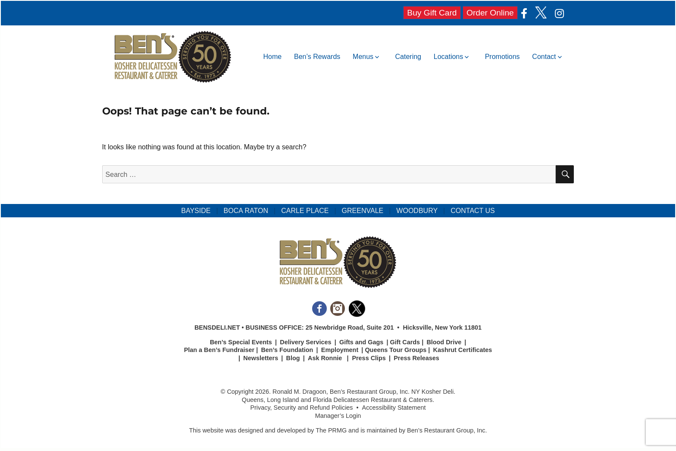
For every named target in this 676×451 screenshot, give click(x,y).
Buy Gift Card (432, 12)
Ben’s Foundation (287, 349)
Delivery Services (305, 342)
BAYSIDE (195, 210)
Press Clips (368, 358)
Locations (448, 56)
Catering (408, 56)
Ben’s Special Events (241, 342)
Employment (339, 349)
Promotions (502, 56)
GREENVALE (363, 210)
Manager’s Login (338, 415)
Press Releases (416, 358)
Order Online (490, 12)
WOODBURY (417, 210)
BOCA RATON (246, 210)
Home (272, 56)
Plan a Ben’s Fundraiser (219, 349)
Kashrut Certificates (462, 349)
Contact (544, 56)
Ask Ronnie (325, 358)
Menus (363, 56)
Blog (293, 358)
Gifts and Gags (361, 342)
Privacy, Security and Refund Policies (301, 407)
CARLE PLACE (305, 210)
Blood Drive (443, 342)
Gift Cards (405, 342)
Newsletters (260, 358)
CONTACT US (473, 210)
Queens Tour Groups (395, 349)
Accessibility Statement (394, 407)
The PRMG (331, 430)
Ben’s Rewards (317, 56)
